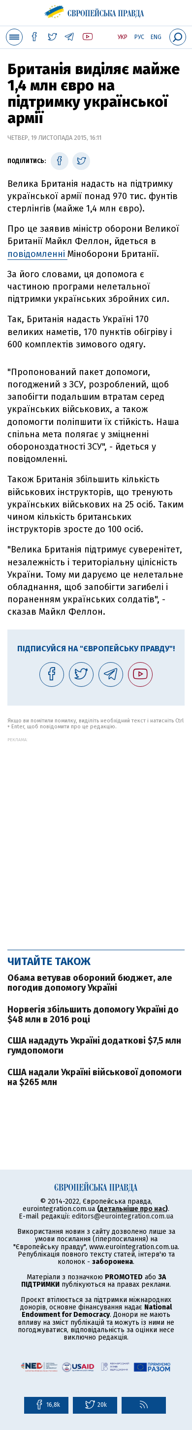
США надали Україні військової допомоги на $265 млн (94, 1077)
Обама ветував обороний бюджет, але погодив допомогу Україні (89, 982)
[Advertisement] (96, 838)
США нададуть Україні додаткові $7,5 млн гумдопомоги (94, 1045)
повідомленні (37, 254)
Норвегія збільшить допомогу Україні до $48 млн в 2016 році (93, 1014)
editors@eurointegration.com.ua (122, 1216)
